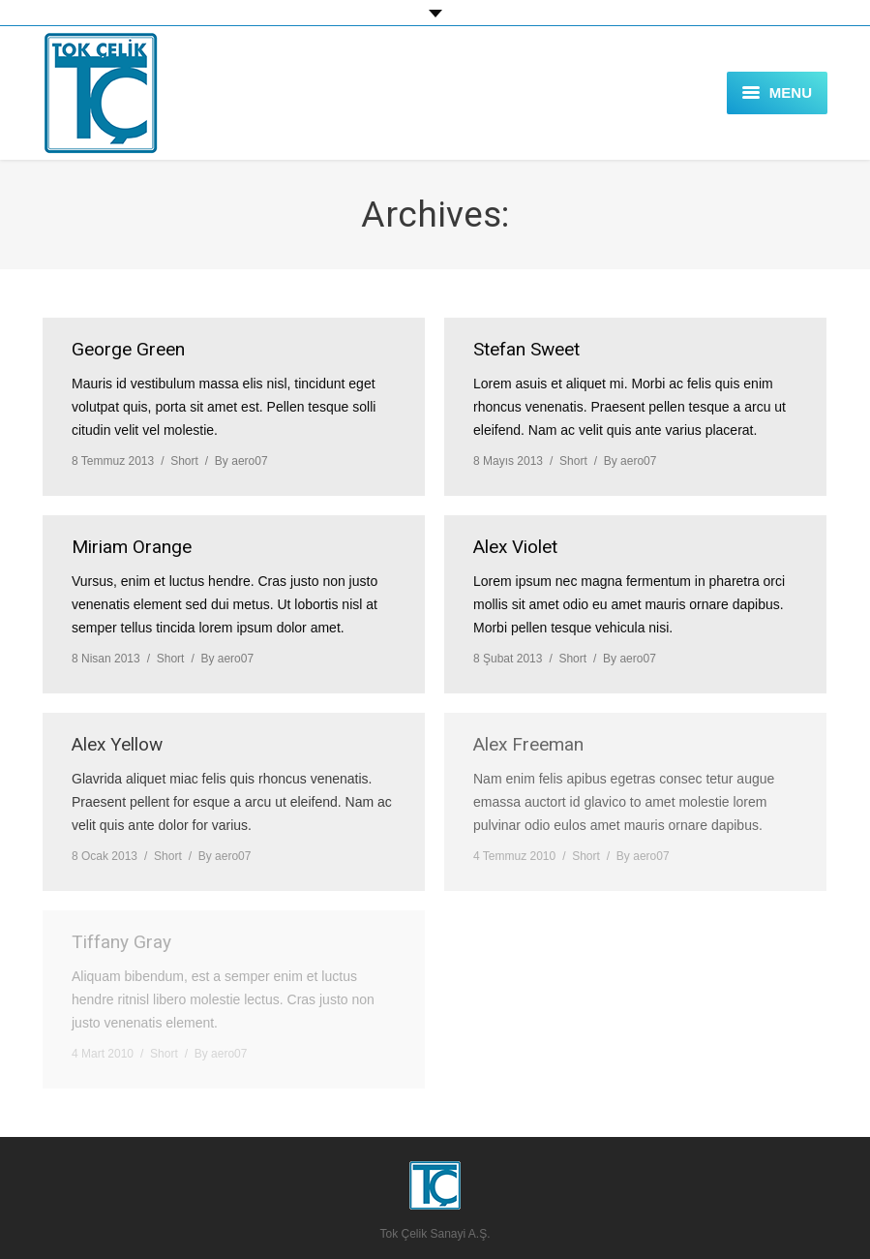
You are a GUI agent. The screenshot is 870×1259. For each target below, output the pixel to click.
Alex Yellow (117, 744)
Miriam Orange (132, 547)
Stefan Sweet (526, 349)
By (241, 461)
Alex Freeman (528, 744)
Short (184, 461)
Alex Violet (515, 547)
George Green (128, 349)
